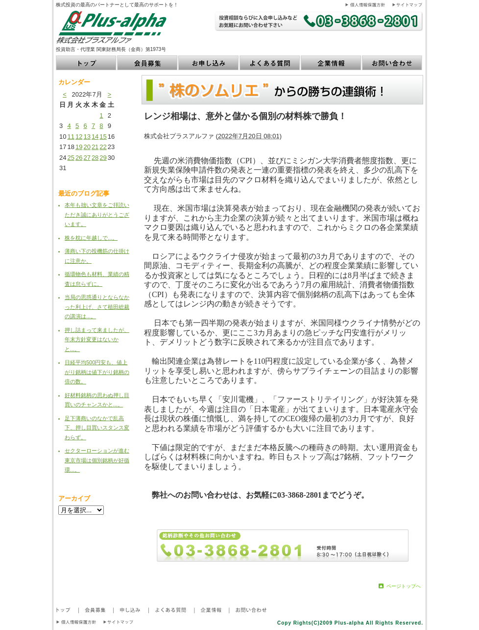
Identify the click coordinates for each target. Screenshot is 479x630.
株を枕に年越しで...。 (91, 238)
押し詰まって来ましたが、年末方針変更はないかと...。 (97, 339)
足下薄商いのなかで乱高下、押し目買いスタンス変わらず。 (97, 427)
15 (102, 136)
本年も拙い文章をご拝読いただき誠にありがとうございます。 (97, 214)
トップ (86, 62)
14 (95, 136)
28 (95, 157)
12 (78, 136)
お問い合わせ (392, 62)
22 (102, 147)
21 (95, 147)
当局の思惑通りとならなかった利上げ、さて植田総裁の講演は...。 (97, 306)
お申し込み (209, 62)
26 (78, 157)
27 (86, 157)
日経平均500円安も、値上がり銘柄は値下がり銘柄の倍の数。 (97, 371)
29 (102, 157)
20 (86, 147)
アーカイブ (74, 498)
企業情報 (331, 62)
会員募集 (147, 62)
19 (78, 147)
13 (86, 136)
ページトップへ (403, 586)
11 (70, 136)
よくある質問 (270, 62)
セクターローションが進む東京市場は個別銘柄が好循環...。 (97, 460)
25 (70, 157)
